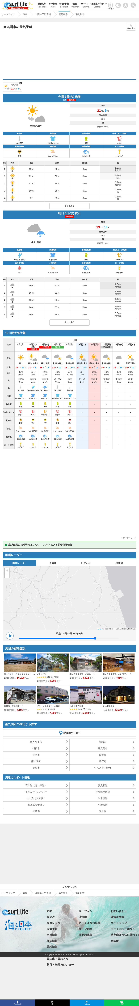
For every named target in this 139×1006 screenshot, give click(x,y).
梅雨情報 (52, 941)
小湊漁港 (103, 804)
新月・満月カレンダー (60, 964)
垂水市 (36, 754)
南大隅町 (36, 761)
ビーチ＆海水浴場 (90, 923)
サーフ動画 (85, 929)
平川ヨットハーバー (36, 791)
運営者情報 (117, 917)
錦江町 (102, 761)
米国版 (115, 941)
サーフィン (86, 6)
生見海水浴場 (103, 791)
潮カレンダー (55, 923)
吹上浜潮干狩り (36, 804)
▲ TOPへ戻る (69, 887)
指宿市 (36, 748)
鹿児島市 (103, 748)
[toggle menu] (134, 4)
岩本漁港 (103, 798)
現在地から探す (71, 732)
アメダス (52, 952)
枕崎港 (36, 811)
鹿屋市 (36, 767)
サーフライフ (8, 893)
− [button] (7, 575)
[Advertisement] (69, 55)
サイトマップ (119, 923)
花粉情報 (52, 946)
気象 (75, 6)
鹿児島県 (63, 893)
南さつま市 (36, 741)
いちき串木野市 (102, 767)
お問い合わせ (97, 6)
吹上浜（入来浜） (36, 798)
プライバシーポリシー (124, 929)
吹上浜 (102, 811)
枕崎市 (102, 741)
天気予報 (64, 6)
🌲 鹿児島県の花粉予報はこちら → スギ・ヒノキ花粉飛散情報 (38, 544)
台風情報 (52, 934)
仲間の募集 (85, 934)
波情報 (53, 6)
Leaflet (100, 629)
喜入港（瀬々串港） (36, 785)
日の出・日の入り (57, 958)
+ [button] (7, 570)
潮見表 (42, 6)
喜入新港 (103, 785)
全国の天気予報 (43, 893)
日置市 (102, 754)
